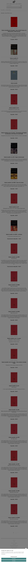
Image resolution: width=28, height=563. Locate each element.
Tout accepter (14, 558)
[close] (26, 549)
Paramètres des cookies (14, 556)
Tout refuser (13, 560)
